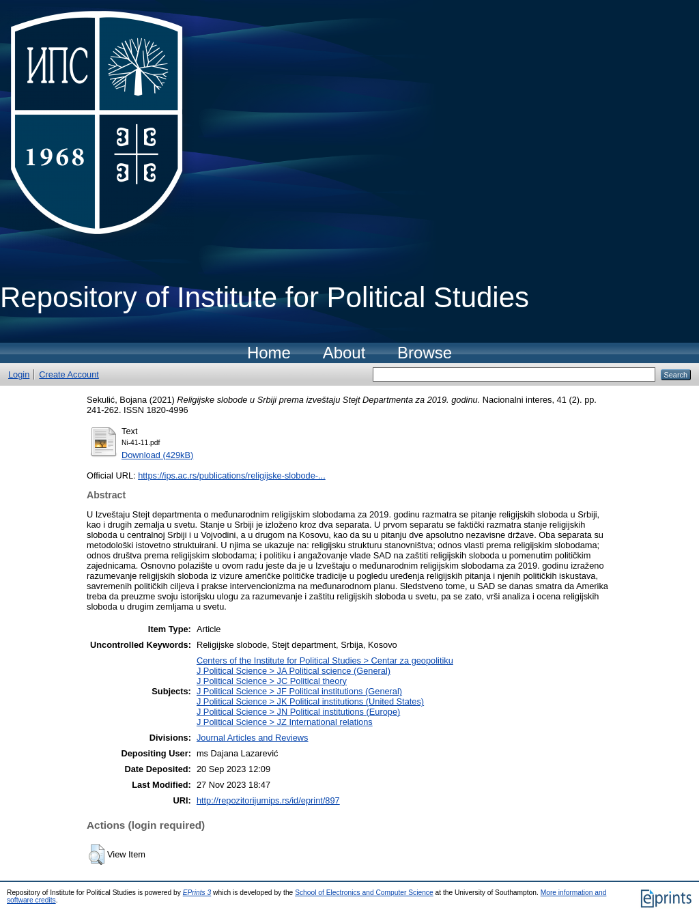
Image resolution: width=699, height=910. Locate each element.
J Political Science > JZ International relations (285, 722)
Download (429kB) (157, 455)
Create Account (69, 374)
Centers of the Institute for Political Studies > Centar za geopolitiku (325, 660)
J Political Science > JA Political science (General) (293, 671)
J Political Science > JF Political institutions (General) (299, 691)
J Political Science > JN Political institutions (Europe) (298, 712)
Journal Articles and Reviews (253, 738)
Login (18, 374)
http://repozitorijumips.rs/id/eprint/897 (268, 800)
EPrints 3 (197, 892)
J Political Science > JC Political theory (272, 681)
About (344, 352)
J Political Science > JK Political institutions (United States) (310, 701)
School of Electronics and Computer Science (364, 892)
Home (269, 352)
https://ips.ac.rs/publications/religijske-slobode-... (232, 475)
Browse (424, 352)
